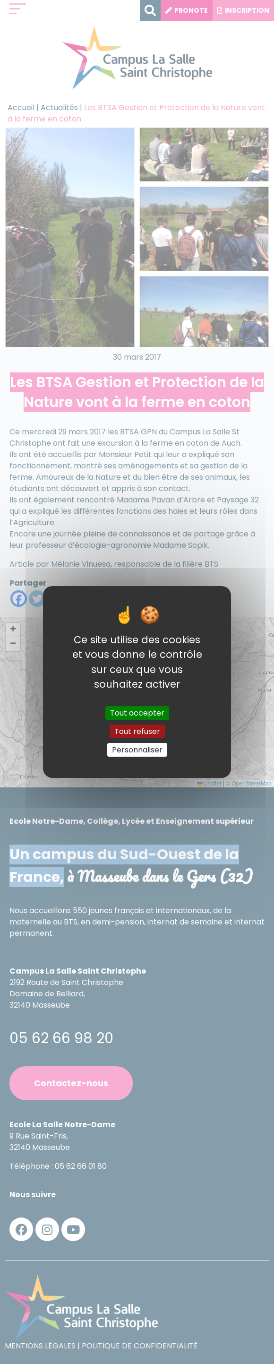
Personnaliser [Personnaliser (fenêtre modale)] (137, 749)
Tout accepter (137, 712)
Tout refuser (137, 731)
